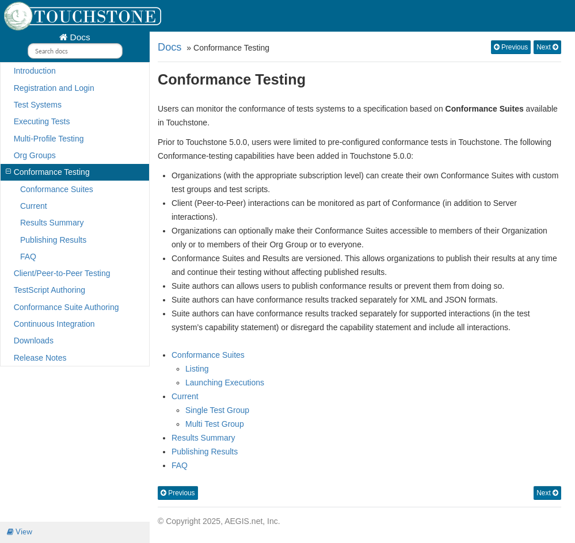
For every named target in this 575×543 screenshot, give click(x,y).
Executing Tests (42, 121)
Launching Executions (224, 382)
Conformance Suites (56, 189)
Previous (511, 47)
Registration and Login (54, 88)
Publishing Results (53, 239)
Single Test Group (217, 410)
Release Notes (40, 357)
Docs (78, 37)
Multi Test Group (214, 424)
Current (33, 206)
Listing (196, 368)
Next (547, 47)
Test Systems (38, 104)
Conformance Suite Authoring (66, 307)
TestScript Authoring (50, 290)
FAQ (28, 256)
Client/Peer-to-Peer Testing (62, 273)
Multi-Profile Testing (49, 138)
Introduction (35, 70)
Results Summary (51, 222)
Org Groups (35, 155)
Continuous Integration (54, 323)
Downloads (34, 340)
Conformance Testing (47, 172)
